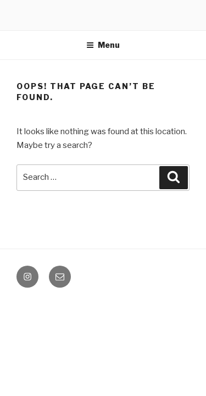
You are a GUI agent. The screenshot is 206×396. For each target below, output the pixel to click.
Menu (103, 45)
